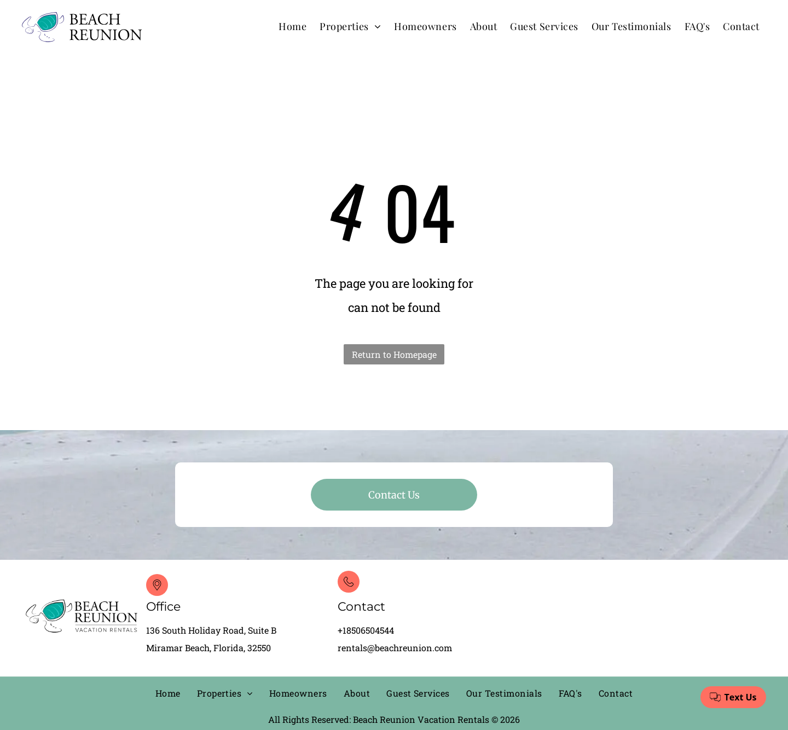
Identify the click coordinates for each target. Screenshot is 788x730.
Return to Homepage (394, 354)
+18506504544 (366, 630)
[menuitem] (292, 26)
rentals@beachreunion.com (395, 647)
